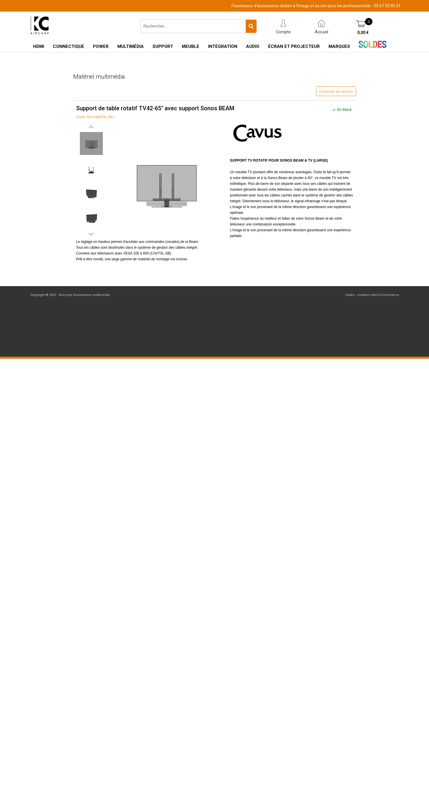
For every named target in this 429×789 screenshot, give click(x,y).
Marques (339, 46)
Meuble (190, 46)
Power (101, 46)
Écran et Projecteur (294, 46)
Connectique (68, 46)
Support (162, 46)
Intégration (222, 46)
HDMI (38, 46)
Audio (252, 46)
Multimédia (130, 46)
